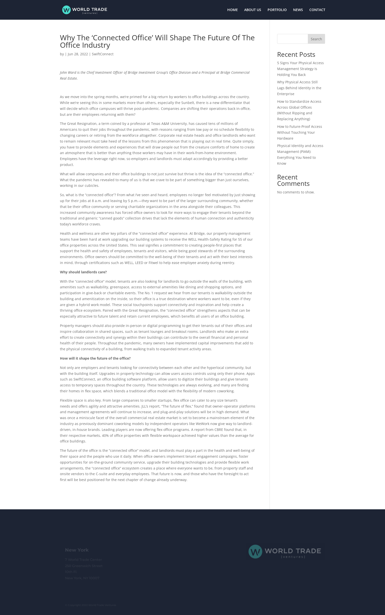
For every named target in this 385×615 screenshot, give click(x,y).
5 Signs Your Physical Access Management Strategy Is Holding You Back (300, 68)
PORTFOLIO (277, 10)
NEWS (298, 10)
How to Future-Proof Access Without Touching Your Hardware (299, 132)
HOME (232, 10)
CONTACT (317, 10)
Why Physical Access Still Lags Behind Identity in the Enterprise (299, 88)
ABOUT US (252, 10)
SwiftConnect (103, 54)
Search (316, 39)
